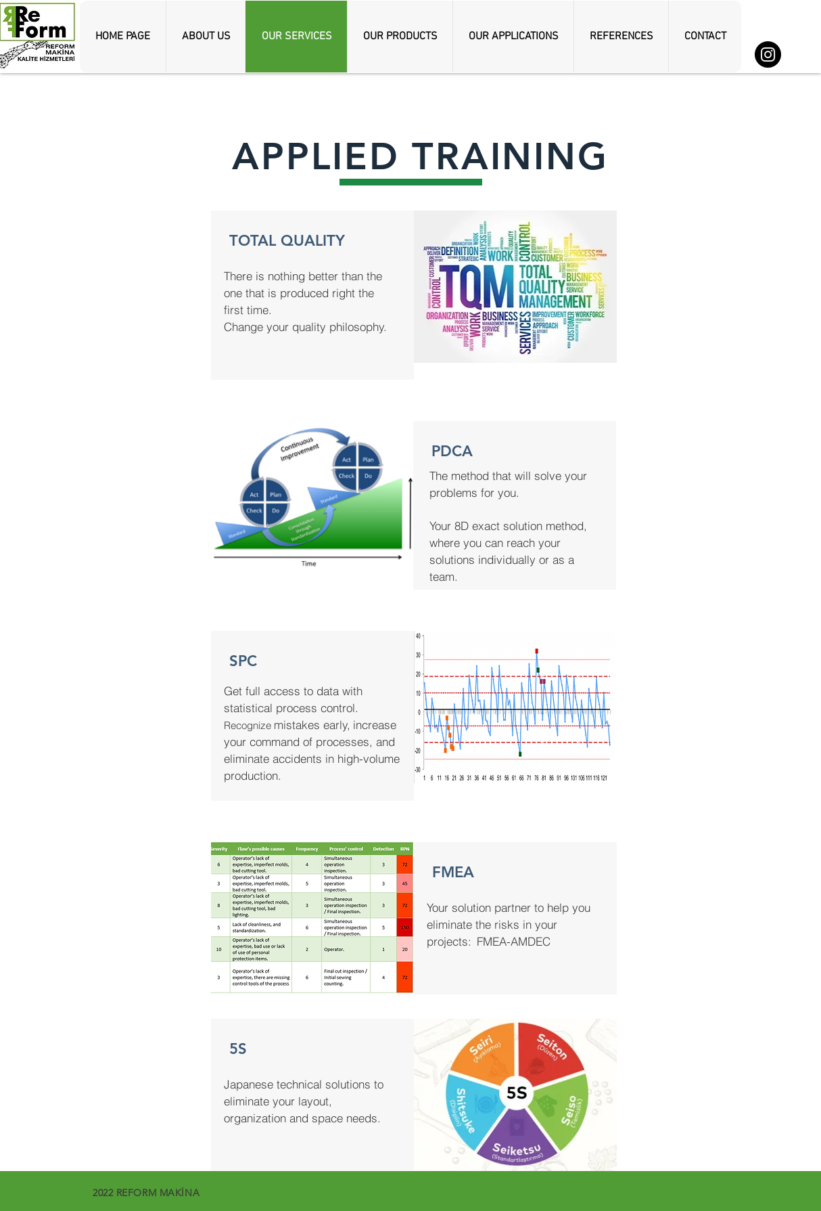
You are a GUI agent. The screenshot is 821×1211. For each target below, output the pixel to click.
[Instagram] (768, 54)
